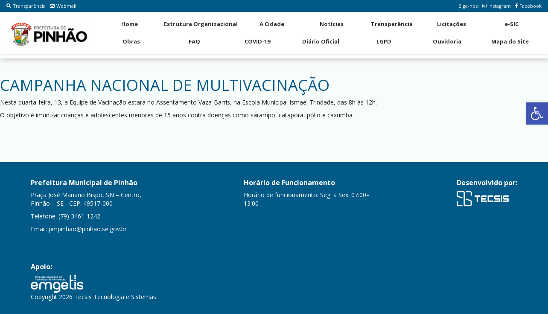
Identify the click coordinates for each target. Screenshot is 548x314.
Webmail (63, 6)
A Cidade (271, 24)
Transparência (26, 6)
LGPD (383, 41)
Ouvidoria (447, 41)
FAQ (194, 41)
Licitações (451, 24)
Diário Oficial (320, 41)
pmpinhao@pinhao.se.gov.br (88, 229)
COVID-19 (257, 41)
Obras (131, 41)
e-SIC (511, 24)
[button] (537, 113)
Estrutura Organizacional (201, 24)
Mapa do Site (510, 41)
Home (129, 24)
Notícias (332, 24)
